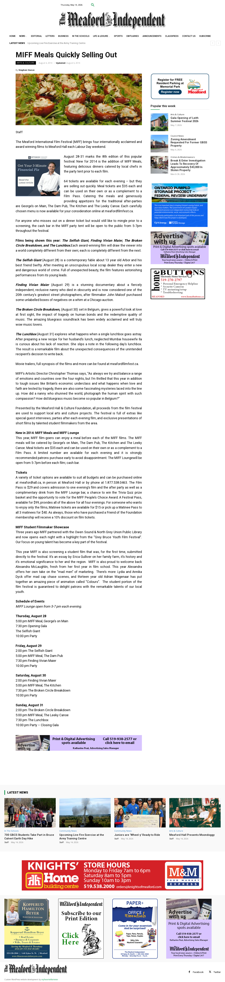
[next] (218, 43)
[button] (92, 5)
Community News (68, 831)
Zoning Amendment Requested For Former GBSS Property (189, 141)
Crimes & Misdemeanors (183, 157)
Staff (6, 842)
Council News (177, 136)
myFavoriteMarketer (49, 979)
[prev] (212, 43)
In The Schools (11, 831)
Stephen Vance (26, 70)
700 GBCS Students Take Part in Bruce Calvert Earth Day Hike (27, 836)
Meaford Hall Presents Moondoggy (193, 835)
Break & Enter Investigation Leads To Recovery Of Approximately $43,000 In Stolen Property (189, 165)
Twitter (217, 972)
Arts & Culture (26, 63)
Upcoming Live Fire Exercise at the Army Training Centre (56, 43)
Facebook (198, 972)
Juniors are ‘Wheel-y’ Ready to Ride (138, 835)
